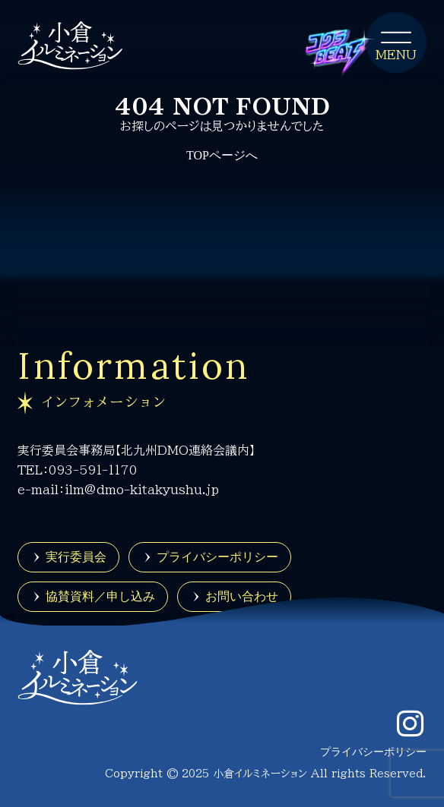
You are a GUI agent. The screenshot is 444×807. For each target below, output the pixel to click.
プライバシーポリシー (217, 556)
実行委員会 (76, 556)
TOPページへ (222, 155)
